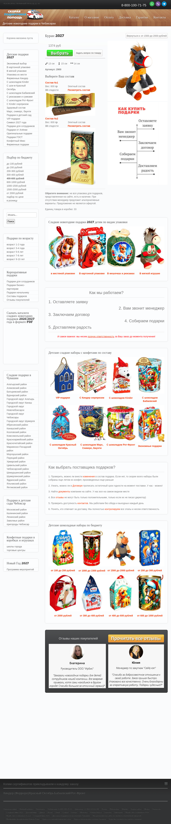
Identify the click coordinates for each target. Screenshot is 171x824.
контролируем (112, 509)
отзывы (60, 497)
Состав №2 (51, 118)
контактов (82, 503)
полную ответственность (101, 336)
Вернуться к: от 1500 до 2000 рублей (147, 35)
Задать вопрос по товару (88, 53)
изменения (89, 476)
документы (64, 491)
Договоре (77, 485)
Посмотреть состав (79, 90)
